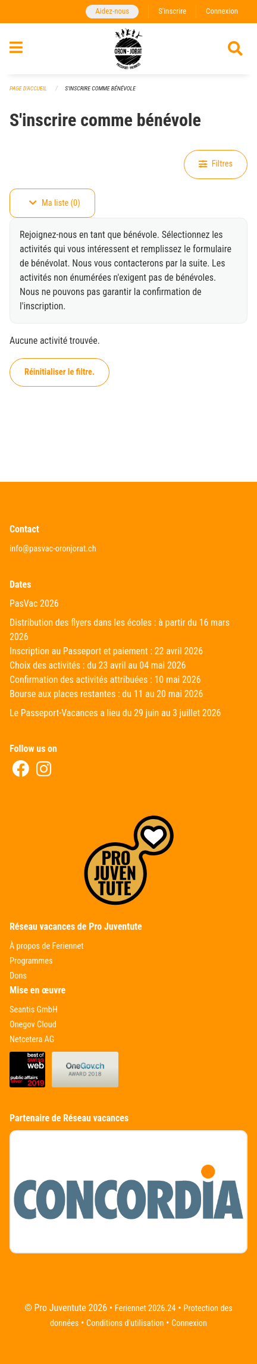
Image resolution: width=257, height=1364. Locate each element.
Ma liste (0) (54, 203)
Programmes (31, 961)
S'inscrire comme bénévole (100, 88)
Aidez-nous (112, 11)
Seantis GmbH (34, 1010)
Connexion (222, 11)
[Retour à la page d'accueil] (128, 48)
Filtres (216, 164)
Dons (18, 976)
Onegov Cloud (33, 1025)
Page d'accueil (28, 88)
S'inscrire (172, 11)
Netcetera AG (32, 1039)
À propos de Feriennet (46, 946)
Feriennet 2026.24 (145, 1308)
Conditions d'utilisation (125, 1323)
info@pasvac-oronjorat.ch (53, 549)
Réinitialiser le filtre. (59, 372)
